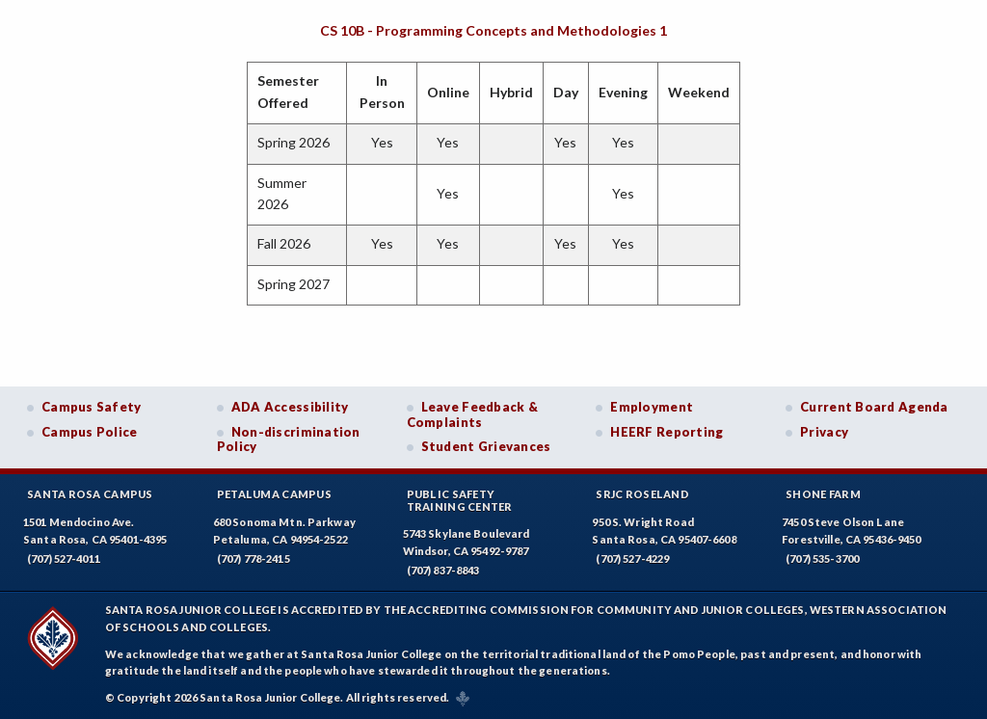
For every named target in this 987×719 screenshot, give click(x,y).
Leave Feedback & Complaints (472, 414)
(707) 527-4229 (632, 558)
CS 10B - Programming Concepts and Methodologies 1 (493, 30)
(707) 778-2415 (253, 558)
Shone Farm (823, 494)
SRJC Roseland (642, 494)
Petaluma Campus (274, 494)
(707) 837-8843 (443, 570)
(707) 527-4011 (63, 558)
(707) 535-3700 (822, 558)
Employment (651, 406)
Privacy (824, 431)
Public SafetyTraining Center (460, 500)
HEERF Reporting (666, 431)
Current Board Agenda (874, 406)
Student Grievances (486, 446)
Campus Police (89, 431)
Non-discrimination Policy (288, 439)
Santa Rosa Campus (90, 494)
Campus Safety (91, 406)
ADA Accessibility (290, 406)
